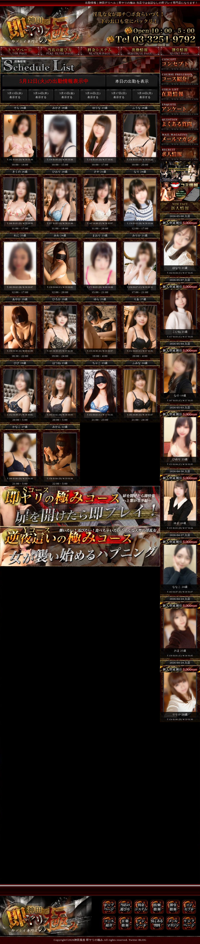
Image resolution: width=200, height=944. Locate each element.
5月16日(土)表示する (92, 95)
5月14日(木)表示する (40, 95)
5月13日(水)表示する (14, 95)
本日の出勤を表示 (132, 81)
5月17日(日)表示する (118, 95)
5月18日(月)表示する (144, 95)
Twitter (133, 939)
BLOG (142, 939)
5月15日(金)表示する (66, 95)
